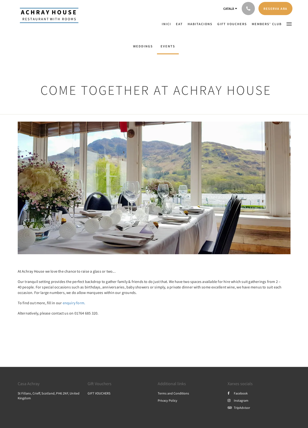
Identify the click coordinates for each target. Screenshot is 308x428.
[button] (289, 23)
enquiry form (73, 302)
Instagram (238, 400)
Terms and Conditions (173, 393)
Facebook (238, 393)
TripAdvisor (239, 407)
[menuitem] (168, 24)
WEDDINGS (143, 46)
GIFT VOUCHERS (99, 393)
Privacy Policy (167, 400)
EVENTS (168, 46)
